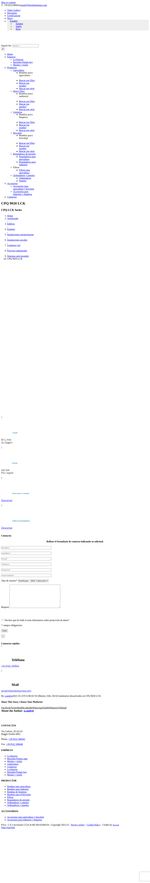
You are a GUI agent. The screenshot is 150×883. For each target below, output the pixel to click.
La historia (18, 59)
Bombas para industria (18, 793)
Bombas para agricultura (19, 791)
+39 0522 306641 (10, 670)
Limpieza (17, 112)
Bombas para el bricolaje (19, 799)
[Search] (3, 48)
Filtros (10, 801)
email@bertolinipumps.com (33, 5)
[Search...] (25, 45)
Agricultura (18, 70)
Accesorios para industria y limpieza (22, 193)
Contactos (12, 771)
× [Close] (3, 641)
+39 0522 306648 (14, 748)
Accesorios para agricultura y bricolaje (23, 187)
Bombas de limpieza (17, 796)
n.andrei (8, 700)
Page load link (8, 832)
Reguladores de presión (24, 154)
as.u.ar (116, 829)
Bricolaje (17, 133)
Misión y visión (20, 65)
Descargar (6, 500)
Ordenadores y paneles (24, 175)
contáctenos (12, 768)
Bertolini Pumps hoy (23, 62)
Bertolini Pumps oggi (17, 763)
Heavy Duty (19, 91)
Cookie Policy (93, 829)
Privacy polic (77, 829)
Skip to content (8, 2)
